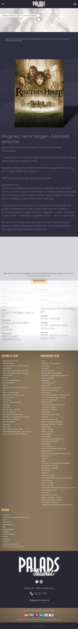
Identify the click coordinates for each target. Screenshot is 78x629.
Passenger (6, 424)
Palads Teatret (39, 3)
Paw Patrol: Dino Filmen (50, 441)
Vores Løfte (46, 412)
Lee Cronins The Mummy (11, 419)
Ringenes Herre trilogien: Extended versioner (57, 505)
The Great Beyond (48, 475)
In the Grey (6, 407)
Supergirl (45, 417)
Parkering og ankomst (10, 544)
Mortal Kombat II (9, 383)
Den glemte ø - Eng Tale (50, 468)
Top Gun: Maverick (9, 412)
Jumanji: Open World (49, 490)
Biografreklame (8, 529)
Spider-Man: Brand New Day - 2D (53, 439)
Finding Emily (46, 427)
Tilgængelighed (8, 525)
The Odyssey (46, 436)
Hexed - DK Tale (47, 483)
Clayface (45, 473)
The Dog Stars (47, 446)
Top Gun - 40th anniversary (12, 402)
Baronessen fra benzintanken (13, 414)
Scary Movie (46, 393)
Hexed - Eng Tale (47, 485)
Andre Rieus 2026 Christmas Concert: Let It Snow (59, 488)
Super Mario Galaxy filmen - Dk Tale (15, 371)
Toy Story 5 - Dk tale (49, 407)
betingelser (36, 611)
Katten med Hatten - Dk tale (51, 497)
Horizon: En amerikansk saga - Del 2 (54, 449)
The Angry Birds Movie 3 (50, 502)
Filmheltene (7, 539)
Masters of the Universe (50, 390)
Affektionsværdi (8, 363)
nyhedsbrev (27, 611)
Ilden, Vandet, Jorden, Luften (13, 429)
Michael (5, 378)
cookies (52, 611)
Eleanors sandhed (9, 422)
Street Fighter (46, 471)
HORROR (6, 532)
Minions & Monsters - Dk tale (52, 422)
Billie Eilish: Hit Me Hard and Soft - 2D (15, 388)
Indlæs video (39, 281)
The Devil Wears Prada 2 (11, 380)
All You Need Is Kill (48, 383)
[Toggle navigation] (3, 4)
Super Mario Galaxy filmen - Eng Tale (16, 373)
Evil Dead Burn (47, 434)
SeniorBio (6, 515)
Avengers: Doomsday (49, 495)
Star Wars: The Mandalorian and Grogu (16, 417)
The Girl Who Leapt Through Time (53, 405)
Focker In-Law (47, 480)
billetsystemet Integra (42, 620)
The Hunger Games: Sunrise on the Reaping (57, 478)
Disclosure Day (47, 402)
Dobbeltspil (45, 444)
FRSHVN (6, 542)
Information (7, 522)
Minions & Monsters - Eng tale (52, 424)
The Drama (6, 400)
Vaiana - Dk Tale (47, 429)
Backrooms (7, 427)
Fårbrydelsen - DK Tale (10, 361)
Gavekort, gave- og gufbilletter (13, 546)
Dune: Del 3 (45, 492)
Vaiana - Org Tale (48, 432)
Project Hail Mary (9, 397)
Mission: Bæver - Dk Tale (11, 410)
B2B (4, 527)
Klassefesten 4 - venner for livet (14, 395)
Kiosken (5, 537)
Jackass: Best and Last (50, 419)
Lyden (5, 520)
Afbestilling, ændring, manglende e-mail (16, 517)
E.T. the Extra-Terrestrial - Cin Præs (15, 434)
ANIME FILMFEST (9, 534)
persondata (44, 611)
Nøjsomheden (47, 451)
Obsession (6, 405)
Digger (44, 461)
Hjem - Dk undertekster (11, 393)
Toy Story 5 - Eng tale (49, 410)
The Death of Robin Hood (51, 414)
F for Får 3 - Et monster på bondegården (56, 463)
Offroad (44, 458)
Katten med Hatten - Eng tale (52, 500)
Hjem (4, 390)
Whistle (5, 385)
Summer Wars (8, 375)
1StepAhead (57, 620)
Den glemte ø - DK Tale (50, 466)
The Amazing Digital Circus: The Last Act (17, 432)
